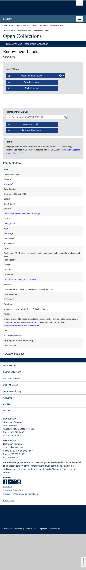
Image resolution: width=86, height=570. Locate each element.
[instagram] (14, 518)
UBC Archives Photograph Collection (27, 43)
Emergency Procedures (12, 565)
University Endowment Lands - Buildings (22, 250)
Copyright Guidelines (13, 526)
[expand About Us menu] (83, 434)
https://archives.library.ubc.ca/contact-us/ (22, 362)
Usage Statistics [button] (14, 389)
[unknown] (8, 220)
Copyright (43, 565)
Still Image (8, 269)
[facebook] (5, 518)
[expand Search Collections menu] (83, 408)
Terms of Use (30, 565)
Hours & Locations (12, 414)
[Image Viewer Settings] (61, 124)
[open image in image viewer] (43, 89)
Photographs (9, 259)
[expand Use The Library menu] (83, 421)
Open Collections (22, 36)
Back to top (10, 536)
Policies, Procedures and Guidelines (20, 530)
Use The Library (10, 421)
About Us (7, 434)
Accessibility (55, 565)
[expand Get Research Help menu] (83, 427)
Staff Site (7, 522)
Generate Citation (24, 160)
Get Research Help (12, 427)
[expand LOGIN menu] (83, 447)
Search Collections (12, 408)
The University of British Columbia (31, 6)
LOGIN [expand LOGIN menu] (6, 446)
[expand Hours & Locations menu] (83, 414)
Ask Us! (6, 440)
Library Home (9, 401)
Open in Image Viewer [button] (25, 124)
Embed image (23, 136)
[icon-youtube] (19, 518)
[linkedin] (10, 518)
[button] (15, 536)
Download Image (32, 130)
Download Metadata (32, 166)
